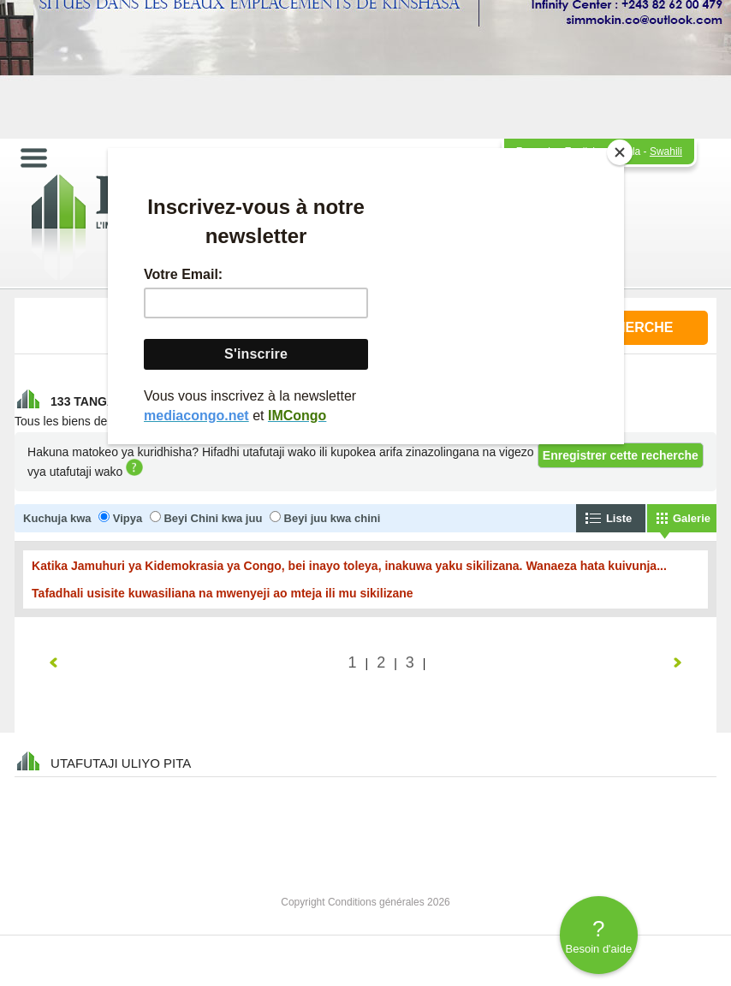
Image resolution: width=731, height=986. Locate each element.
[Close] (620, 152)
